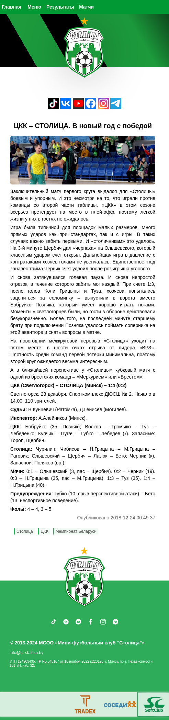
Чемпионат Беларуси (76, 531)
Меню (34, 7)
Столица (24, 531)
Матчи (86, 7)
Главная (11, 7)
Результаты (60, 7)
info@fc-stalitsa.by (26, 652)
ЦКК (44, 531)
